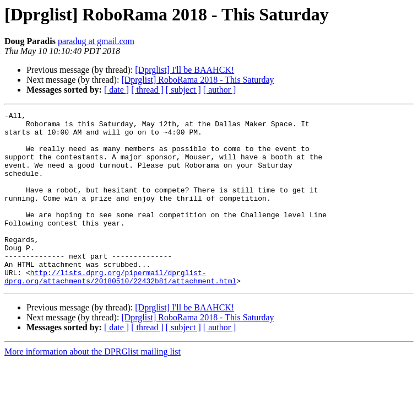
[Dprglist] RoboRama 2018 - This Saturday (197, 79)
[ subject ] (183, 89)
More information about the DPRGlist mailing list (92, 386)
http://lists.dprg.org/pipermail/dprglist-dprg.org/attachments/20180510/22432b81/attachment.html (120, 310)
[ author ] (219, 89)
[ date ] (116, 89)
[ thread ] (147, 89)
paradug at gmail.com (96, 41)
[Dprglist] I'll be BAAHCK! (184, 69)
